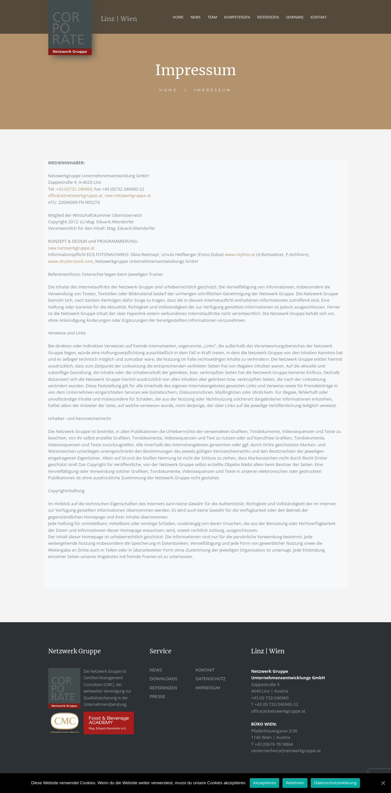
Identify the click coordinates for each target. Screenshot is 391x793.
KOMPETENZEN (237, 17)
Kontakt (204, 670)
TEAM (212, 17)
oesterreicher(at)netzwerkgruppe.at (286, 750)
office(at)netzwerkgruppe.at (75, 195)
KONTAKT (319, 17)
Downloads (164, 678)
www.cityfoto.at (240, 254)
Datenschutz (210, 678)
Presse (157, 696)
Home (178, 17)
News (195, 17)
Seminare (295, 17)
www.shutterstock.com (70, 261)
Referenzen (163, 687)
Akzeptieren (264, 782)
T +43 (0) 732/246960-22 (274, 704)
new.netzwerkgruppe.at (128, 195)
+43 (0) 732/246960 (270, 698)
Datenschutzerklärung (335, 782)
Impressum (207, 687)
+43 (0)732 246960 (74, 189)
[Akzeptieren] (383, 783)
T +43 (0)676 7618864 (272, 744)
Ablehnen (295, 782)
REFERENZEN (268, 17)
